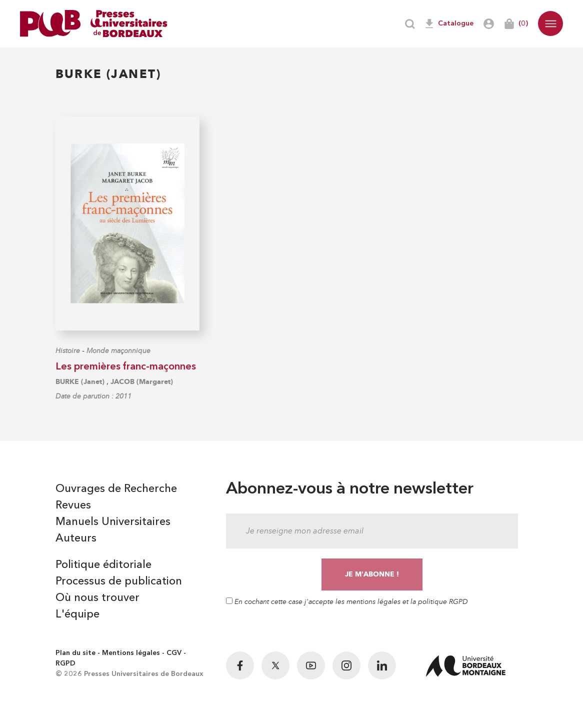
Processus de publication (119, 581)
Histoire (68, 350)
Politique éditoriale (104, 565)
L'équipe (78, 614)
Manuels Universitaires (113, 522)
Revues (73, 505)
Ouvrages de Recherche (116, 489)
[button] (550, 23)
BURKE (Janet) (80, 382)
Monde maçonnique (118, 350)
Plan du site (76, 653)
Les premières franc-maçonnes (126, 367)
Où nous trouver (98, 598)
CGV (174, 653)
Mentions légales (131, 653)
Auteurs (76, 538)
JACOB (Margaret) (141, 382)
